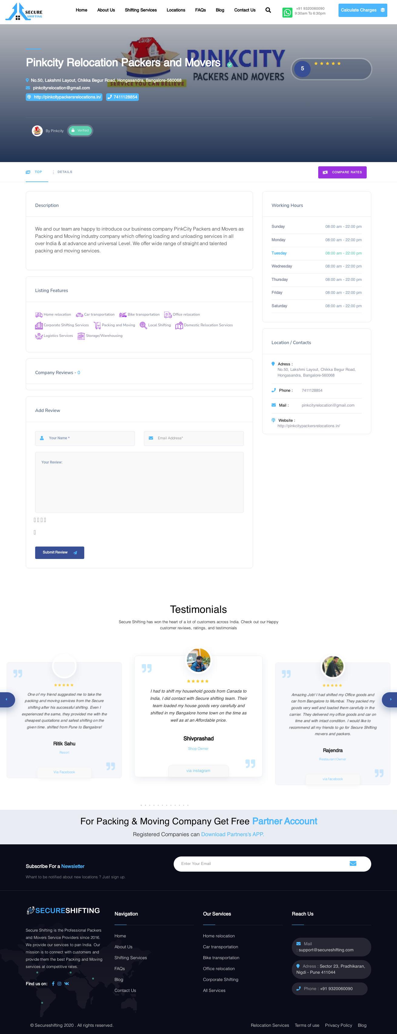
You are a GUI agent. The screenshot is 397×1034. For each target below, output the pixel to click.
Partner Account (284, 821)
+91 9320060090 (336, 989)
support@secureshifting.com (326, 950)
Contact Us (244, 10)
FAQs (200, 10)
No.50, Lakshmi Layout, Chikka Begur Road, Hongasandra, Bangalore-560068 (104, 80)
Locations (176, 10)
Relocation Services (270, 1025)
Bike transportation (139, 314)
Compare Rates (342, 173)
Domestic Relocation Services (204, 325)
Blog (220, 10)
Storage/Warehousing (100, 335)
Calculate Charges (363, 10)
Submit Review (60, 553)
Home (81, 10)
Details (62, 172)
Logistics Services (54, 335)
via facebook (333, 779)
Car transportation (95, 314)
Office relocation (182, 314)
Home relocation (53, 314)
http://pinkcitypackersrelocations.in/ (64, 97)
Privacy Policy (338, 1025)
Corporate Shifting (221, 980)
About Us (106, 10)
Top (34, 172)
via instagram (198, 771)
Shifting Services (141, 10)
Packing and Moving (114, 325)
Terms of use (307, 1025)
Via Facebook (64, 772)
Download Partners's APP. (232, 834)
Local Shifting (155, 325)
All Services (214, 991)
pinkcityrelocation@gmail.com (58, 88)
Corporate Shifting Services (62, 325)
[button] (183, 805)
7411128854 (122, 97)
